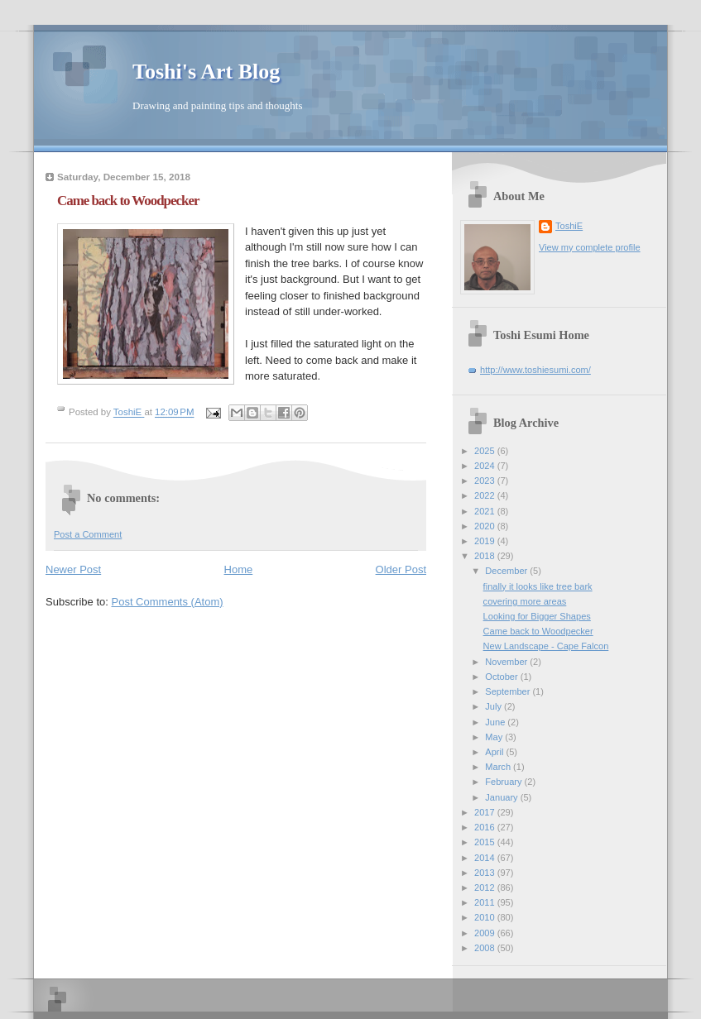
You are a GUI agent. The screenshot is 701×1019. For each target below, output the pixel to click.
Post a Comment (88, 534)
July (494, 706)
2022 (485, 495)
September (508, 691)
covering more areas (525, 601)
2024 (485, 466)
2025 (485, 451)
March (499, 767)
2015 (485, 842)
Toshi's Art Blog (206, 72)
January (502, 797)
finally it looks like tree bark (538, 586)
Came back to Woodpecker (538, 631)
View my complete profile (590, 247)
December (507, 571)
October (502, 677)
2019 (485, 541)
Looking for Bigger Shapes (537, 616)
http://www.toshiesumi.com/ (535, 370)
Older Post (401, 569)
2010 (485, 917)
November (507, 662)
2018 (485, 556)
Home (238, 569)
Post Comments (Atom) (167, 602)
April (495, 752)
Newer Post (73, 569)
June (496, 722)
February (504, 782)
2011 (485, 902)
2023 (485, 481)
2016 (485, 827)
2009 (485, 933)
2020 (485, 526)
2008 (485, 948)
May (495, 737)
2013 (485, 873)
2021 (485, 511)
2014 (485, 858)
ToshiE (569, 226)
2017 (485, 812)
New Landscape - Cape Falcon (546, 646)
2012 (485, 887)
